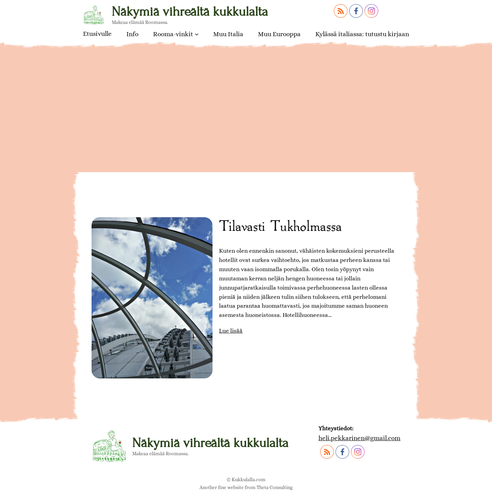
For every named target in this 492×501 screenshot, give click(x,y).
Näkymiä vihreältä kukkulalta (190, 11)
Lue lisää (231, 330)
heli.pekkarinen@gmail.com (359, 438)
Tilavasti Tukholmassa (280, 225)
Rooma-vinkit (173, 34)
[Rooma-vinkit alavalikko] (197, 34)
